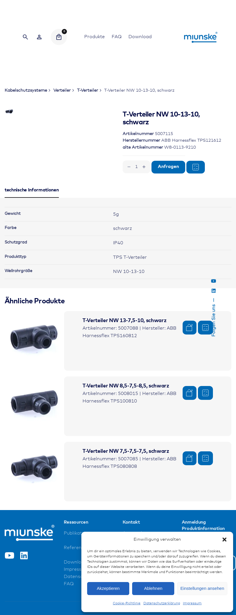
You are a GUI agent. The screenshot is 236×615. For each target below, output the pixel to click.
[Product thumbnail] (34, 377)
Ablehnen (153, 588)
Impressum (192, 603)
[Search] (25, 37)
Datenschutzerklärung (161, 603)
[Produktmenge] (136, 166)
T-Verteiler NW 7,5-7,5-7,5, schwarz (126, 487)
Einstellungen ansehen (202, 588)
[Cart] (59, 37)
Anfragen (168, 167)
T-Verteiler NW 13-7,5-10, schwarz (124, 356)
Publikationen (79, 569)
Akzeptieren (108, 588)
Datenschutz (78, 613)
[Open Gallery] (80, 134)
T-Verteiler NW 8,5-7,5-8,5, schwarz (126, 422)
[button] (224, 539)
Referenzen (77, 584)
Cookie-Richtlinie (127, 603)
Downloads (76, 598)
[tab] (32, 233)
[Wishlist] (39, 37)
